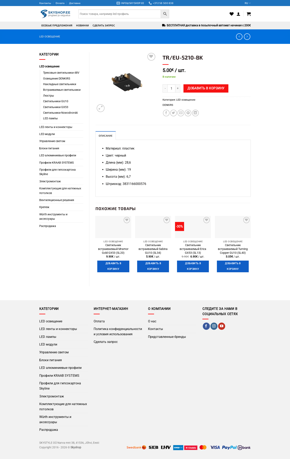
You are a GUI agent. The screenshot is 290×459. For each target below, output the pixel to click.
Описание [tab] (106, 135)
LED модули (47, 134)
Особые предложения (56, 25)
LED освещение (49, 36)
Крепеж (44, 207)
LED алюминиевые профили (57, 155)
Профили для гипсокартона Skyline (57, 172)
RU (248, 3)
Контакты (45, 3)
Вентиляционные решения (56, 200)
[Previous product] (247, 36)
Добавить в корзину (205, 88)
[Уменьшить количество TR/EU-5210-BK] (165, 88)
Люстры (48, 95)
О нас (152, 321)
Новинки (82, 25)
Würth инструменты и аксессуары (53, 216)
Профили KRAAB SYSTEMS (56, 162)
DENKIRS (168, 104)
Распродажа (47, 226)
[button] (238, 13)
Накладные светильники (59, 84)
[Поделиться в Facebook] (166, 113)
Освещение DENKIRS (56, 78)
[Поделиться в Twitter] (173, 113)
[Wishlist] (232, 13)
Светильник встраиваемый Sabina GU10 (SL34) (153, 249)
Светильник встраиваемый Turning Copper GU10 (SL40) (233, 249)
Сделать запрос (104, 25)
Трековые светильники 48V (61, 72)
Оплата (60, 3)
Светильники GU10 (55, 101)
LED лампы (50, 118)
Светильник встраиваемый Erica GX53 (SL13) (193, 249)
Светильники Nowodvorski (60, 112)
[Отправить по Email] (180, 113)
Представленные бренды (167, 337)
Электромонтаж (50, 181)
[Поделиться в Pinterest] (188, 113)
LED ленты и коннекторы (55, 127)
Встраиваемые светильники (62, 89)
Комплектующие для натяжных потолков (60, 190)
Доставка (74, 3)
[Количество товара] (171, 88)
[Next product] (239, 36)
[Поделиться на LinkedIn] (195, 113)
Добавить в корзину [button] (113, 266)
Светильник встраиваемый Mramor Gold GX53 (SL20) (113, 249)
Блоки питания (49, 148)
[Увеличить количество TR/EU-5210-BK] (177, 88)
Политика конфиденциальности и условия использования (118, 331)
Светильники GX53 (55, 107)
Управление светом (52, 141)
